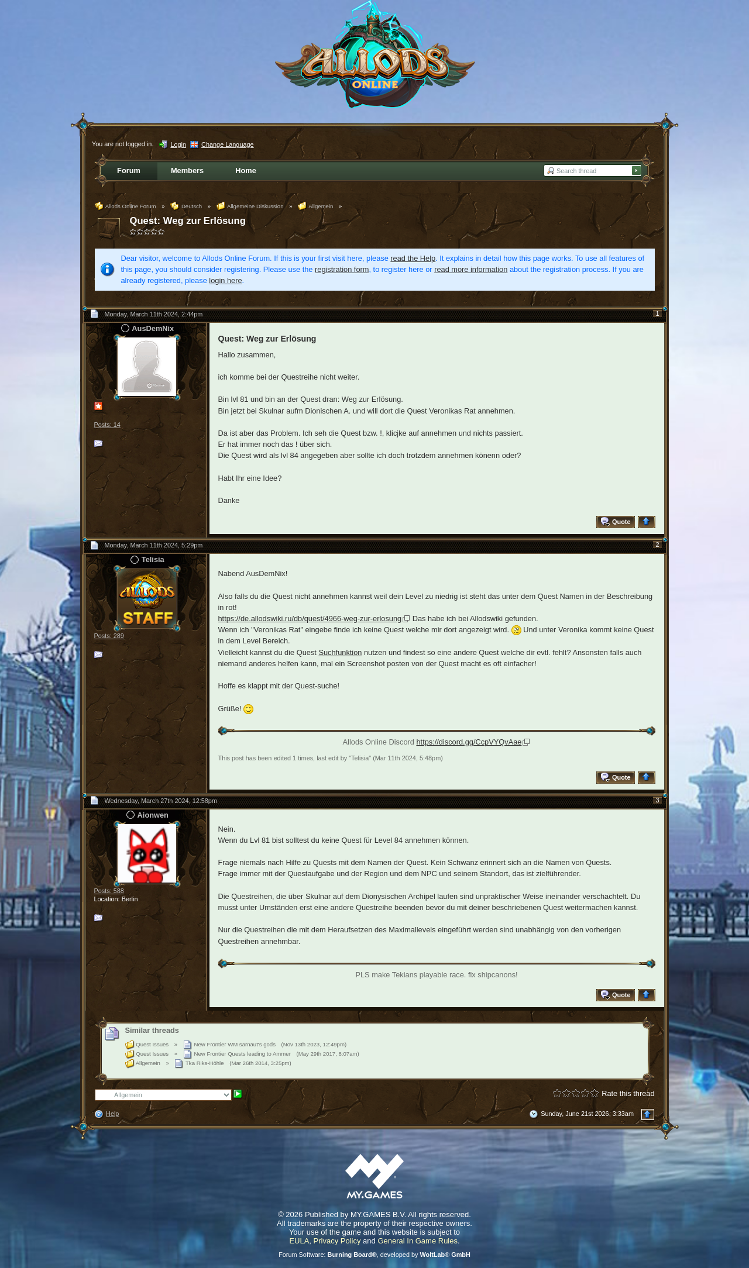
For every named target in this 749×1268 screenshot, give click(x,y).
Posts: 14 (107, 424)
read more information (470, 269)
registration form (342, 269)
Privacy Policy (337, 1240)
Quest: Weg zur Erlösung (188, 220)
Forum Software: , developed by (374, 1254)
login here (225, 280)
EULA (299, 1240)
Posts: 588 (109, 890)
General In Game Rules (417, 1240)
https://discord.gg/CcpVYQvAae (468, 742)
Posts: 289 (109, 635)
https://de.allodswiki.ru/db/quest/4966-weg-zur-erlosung (310, 618)
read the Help (412, 258)
